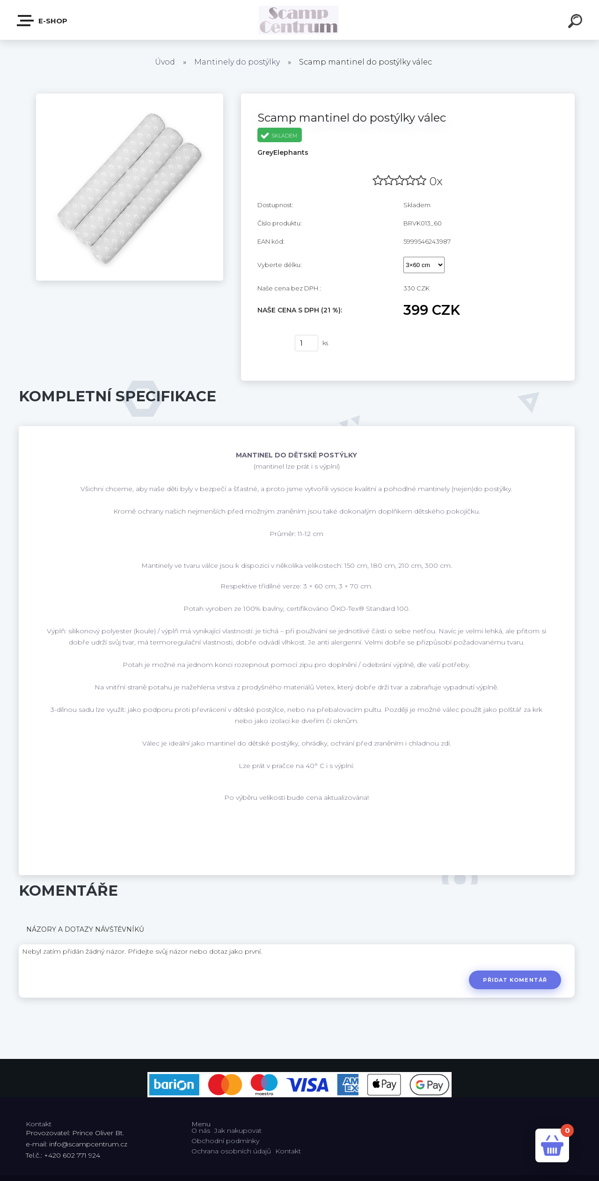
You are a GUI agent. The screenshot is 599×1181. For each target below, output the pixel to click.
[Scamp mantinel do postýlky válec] (129, 97)
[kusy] (306, 343)
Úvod (165, 62)
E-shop (42, 20)
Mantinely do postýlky (237, 62)
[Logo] (300, 20)
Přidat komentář (515, 980)
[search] (576, 22)
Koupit (270, 343)
